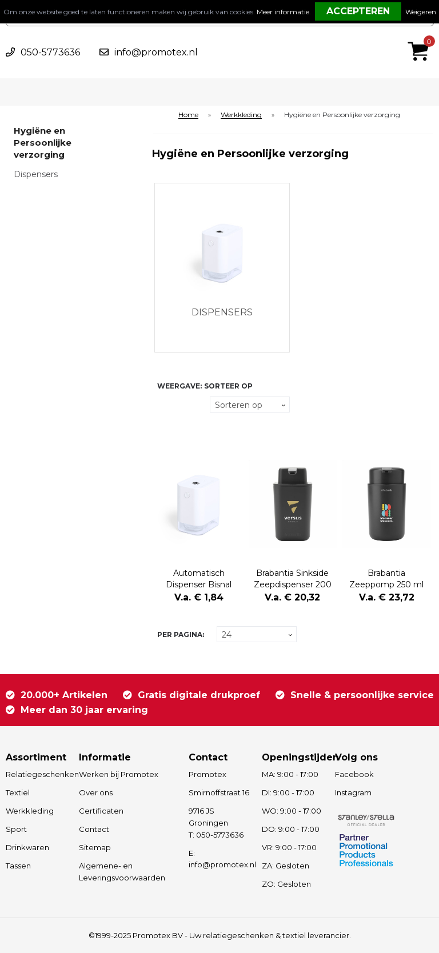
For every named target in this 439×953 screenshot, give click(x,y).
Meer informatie (283, 11)
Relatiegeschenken (37, 774)
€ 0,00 (421, 36)
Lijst (163, 426)
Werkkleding (241, 115)
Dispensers (36, 174)
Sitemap (95, 847)
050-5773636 (50, 52)
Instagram (353, 792)
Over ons (96, 792)
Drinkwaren (27, 847)
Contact (94, 829)
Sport (16, 829)
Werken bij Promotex (118, 774)
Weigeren (420, 11)
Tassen (18, 865)
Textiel (18, 792)
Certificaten (101, 810)
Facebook (354, 774)
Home (188, 115)
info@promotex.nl (156, 52)
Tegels (163, 404)
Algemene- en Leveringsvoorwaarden (122, 871)
